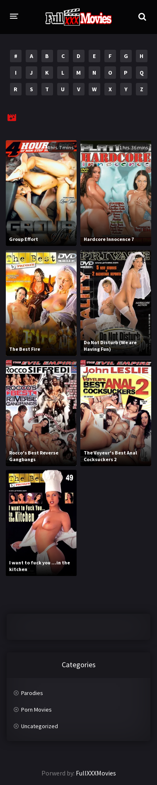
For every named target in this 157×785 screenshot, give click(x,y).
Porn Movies (36, 709)
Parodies (32, 693)
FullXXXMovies (96, 773)
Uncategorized (39, 726)
